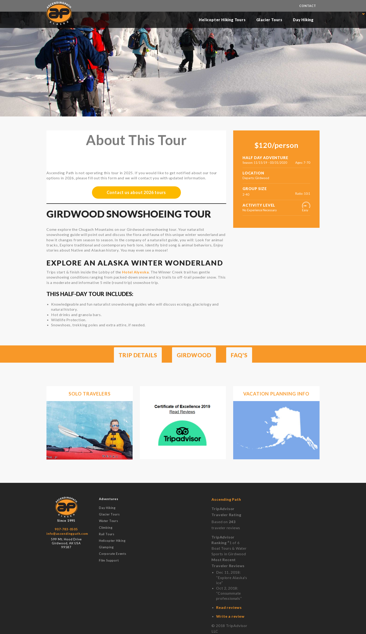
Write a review (230, 616)
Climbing (105, 527)
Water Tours (108, 521)
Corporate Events (112, 554)
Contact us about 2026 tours (136, 192)
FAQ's (239, 355)
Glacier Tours (269, 19)
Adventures (108, 499)
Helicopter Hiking (112, 540)
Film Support (109, 560)
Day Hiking (303, 19)
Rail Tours (106, 534)
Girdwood (194, 355)
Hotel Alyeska (135, 272)
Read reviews (229, 607)
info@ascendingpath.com (67, 533)
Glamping (106, 547)
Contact (307, 6)
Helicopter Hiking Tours (222, 19)
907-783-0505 (66, 529)
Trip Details (138, 355)
